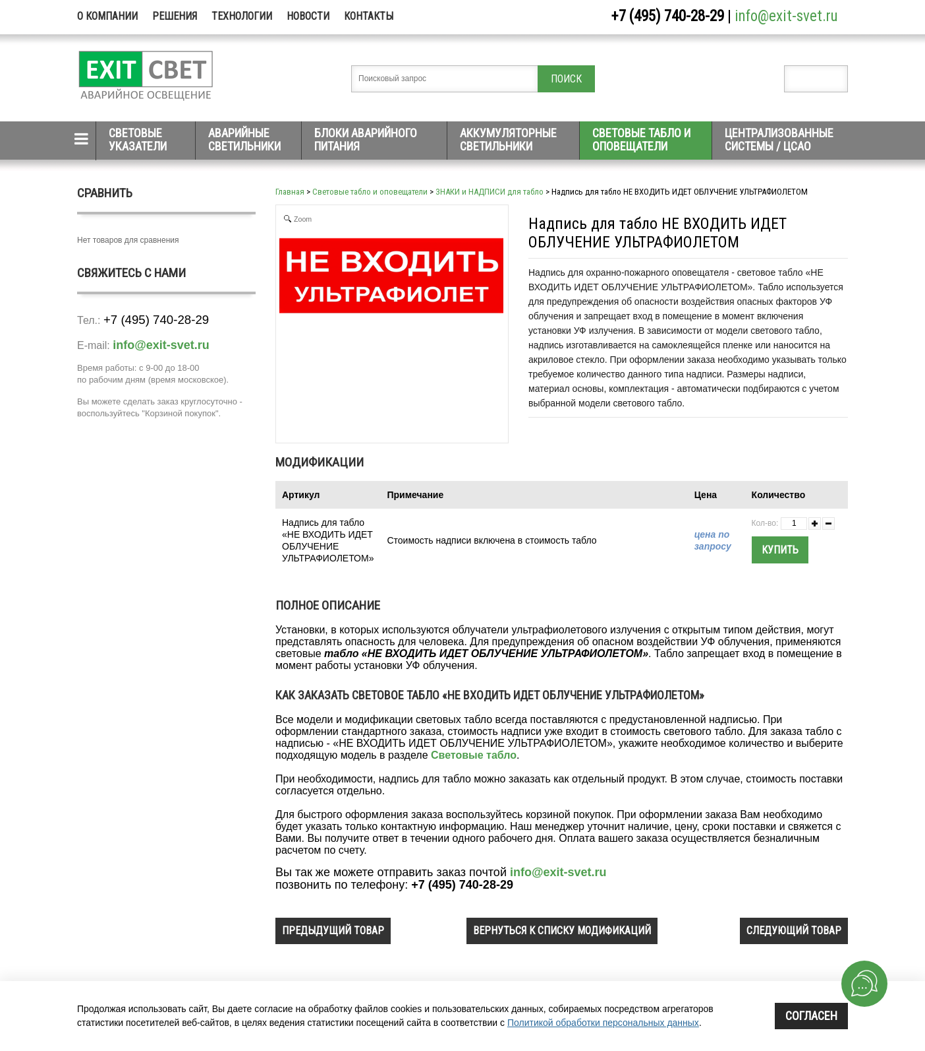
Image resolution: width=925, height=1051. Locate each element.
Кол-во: (765, 523)
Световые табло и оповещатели (641, 139)
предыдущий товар (333, 930)
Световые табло (474, 755)
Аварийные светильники (244, 139)
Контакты (368, 16)
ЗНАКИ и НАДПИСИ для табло (489, 192)
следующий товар (793, 930)
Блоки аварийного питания (365, 139)
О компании (107, 16)
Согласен (811, 1016)
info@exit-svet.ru (786, 16)
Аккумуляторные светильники (508, 139)
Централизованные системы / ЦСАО (779, 139)
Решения (174, 16)
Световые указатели (138, 139)
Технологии (241, 16)
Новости (308, 16)
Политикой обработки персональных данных (603, 1022)
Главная (289, 192)
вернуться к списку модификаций (562, 930)
